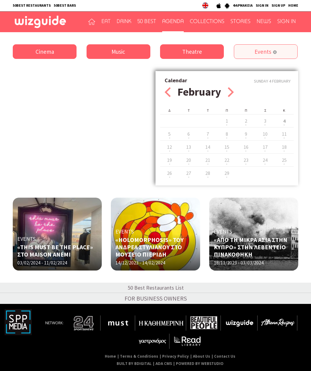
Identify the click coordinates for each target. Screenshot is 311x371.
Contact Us (224, 356)
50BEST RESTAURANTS (32, 5)
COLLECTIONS (207, 22)
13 (188, 147)
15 (226, 147)
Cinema (45, 51)
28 (207, 173)
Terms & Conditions (139, 356)
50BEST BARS (65, 5)
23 (246, 160)
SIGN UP (278, 5)
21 (207, 160)
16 (246, 147)
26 (169, 173)
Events (263, 51)
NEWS (264, 22)
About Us (201, 356)
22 (226, 160)
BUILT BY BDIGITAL (134, 363)
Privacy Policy (175, 356)
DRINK (124, 22)
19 (169, 160)
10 (265, 134)
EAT (106, 22)
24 (265, 160)
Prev (168, 92)
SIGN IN (262, 5)
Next (231, 92)
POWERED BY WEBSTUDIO (200, 363)
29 (226, 173)
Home (110, 356)
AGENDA (173, 22)
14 (207, 147)
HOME (293, 5)
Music (118, 51)
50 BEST (146, 22)
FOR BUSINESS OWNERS (156, 298)
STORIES (241, 22)
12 (169, 147)
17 (265, 147)
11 (284, 134)
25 (284, 160)
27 (188, 173)
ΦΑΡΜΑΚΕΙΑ (243, 5)
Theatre (192, 51)
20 (188, 160)
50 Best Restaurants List (156, 287)
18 (284, 147)
